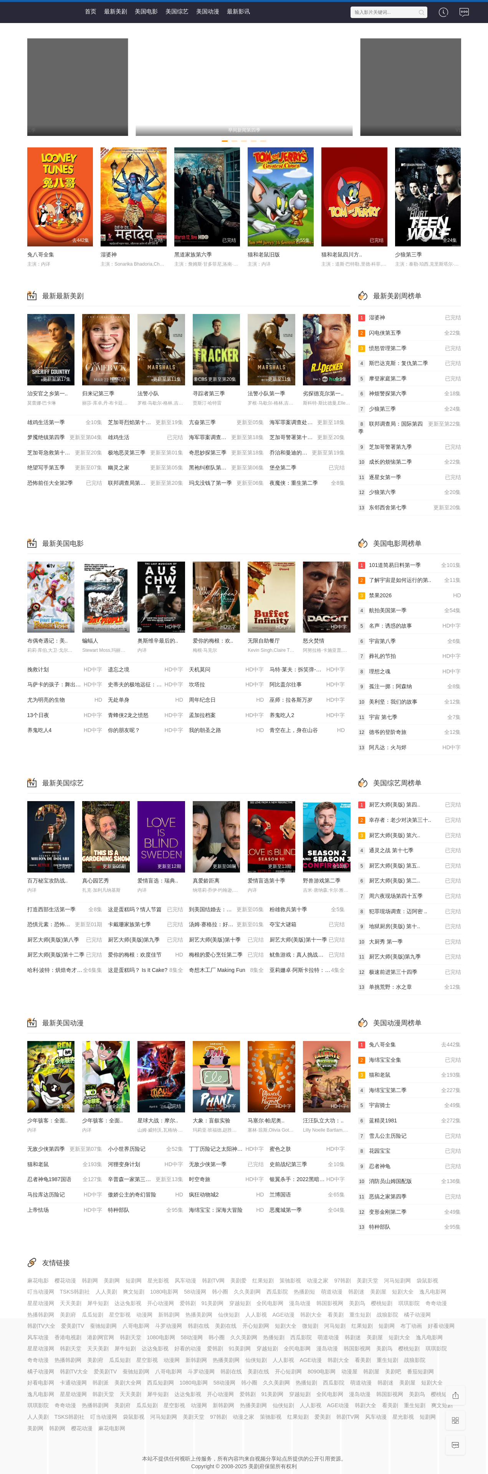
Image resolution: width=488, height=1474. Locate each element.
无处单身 (145, 700)
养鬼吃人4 (65, 730)
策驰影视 (290, 1280)
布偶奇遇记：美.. (47, 641)
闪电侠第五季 (409, 333)
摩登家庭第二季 (409, 379)
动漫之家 (317, 1280)
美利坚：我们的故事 (409, 702)
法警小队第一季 (266, 393)
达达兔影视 (127, 1303)
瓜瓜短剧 (92, 1315)
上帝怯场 (65, 1210)
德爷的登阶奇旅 (409, 732)
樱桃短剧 (381, 1303)
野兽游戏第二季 (322, 880)
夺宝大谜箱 (307, 925)
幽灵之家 (145, 468)
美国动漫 (207, 11)
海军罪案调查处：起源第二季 (307, 422)
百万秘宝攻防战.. (47, 880)
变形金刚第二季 (409, 1212)
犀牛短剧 (98, 1303)
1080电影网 (164, 1292)
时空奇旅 (226, 1179)
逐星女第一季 (409, 477)
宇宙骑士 (409, 1105)
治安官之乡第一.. (47, 393)
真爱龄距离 (206, 880)
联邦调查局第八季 (145, 483)
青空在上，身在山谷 (307, 730)
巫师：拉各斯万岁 (307, 700)
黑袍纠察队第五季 (226, 468)
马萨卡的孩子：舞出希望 (65, 685)
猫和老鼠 (65, 1164)
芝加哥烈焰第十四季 (145, 422)
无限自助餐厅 (264, 641)
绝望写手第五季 (65, 468)
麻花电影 (38, 1280)
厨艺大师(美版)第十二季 (65, 955)
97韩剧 (342, 1280)
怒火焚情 (313, 641)
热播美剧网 (198, 1315)
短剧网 (134, 1280)
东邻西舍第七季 (409, 508)
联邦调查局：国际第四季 (409, 427)
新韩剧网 (169, 1315)
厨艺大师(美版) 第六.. (409, 835)
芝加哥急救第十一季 (65, 453)
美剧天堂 (367, 1280)
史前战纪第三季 (307, 1164)
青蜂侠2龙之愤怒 (145, 715)
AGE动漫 (284, 1315)
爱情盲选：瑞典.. (157, 880)
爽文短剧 (133, 1292)
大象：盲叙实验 (211, 1120)
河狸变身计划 (145, 1164)
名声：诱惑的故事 (409, 626)
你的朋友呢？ (145, 730)
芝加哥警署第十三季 (307, 437)
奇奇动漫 (436, 1303)
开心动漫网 (160, 1303)
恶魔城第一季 (307, 1210)
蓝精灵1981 (409, 1121)
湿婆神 (109, 254)
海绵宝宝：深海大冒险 (226, 1210)
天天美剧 (70, 1303)
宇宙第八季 (409, 641)
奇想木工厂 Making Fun (226, 970)
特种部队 (145, 1210)
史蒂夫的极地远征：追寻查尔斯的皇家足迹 (148, 685)
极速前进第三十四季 (409, 972)
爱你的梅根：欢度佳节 (145, 955)
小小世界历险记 (145, 1149)
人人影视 (256, 1315)
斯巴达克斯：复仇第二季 (409, 363)
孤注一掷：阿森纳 (409, 687)
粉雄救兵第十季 (307, 910)
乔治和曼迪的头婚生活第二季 (307, 453)
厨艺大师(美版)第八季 (65, 940)
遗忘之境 (145, 670)
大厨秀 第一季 (409, 942)
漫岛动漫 (300, 1303)
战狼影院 (387, 1315)
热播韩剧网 (40, 1315)
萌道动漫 (331, 1292)
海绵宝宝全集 (409, 1060)
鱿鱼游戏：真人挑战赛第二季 (307, 955)
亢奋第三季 (226, 422)
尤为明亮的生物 (65, 700)
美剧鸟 (357, 1303)
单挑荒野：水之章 (409, 987)
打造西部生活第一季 (65, 910)
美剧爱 (238, 1280)
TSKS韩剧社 (75, 1292)
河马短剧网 (397, 1280)
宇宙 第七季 (409, 717)
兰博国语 (307, 1195)
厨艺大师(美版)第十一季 (307, 940)
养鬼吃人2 (307, 715)
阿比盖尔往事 (307, 685)
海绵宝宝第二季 (409, 1090)
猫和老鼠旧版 (264, 254)
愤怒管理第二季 (409, 348)
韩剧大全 (311, 1315)
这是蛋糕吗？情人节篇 (145, 910)
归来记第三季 (98, 393)
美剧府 (68, 1315)
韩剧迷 (356, 1292)
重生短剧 (360, 1315)
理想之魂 (409, 672)
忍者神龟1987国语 (65, 1179)
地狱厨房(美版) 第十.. (409, 926)
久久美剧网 (247, 1292)
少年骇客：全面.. (47, 1120)
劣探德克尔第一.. (323, 393)
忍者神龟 (409, 1166)
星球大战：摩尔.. (157, 1120)
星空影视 (120, 1315)
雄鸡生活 (145, 437)
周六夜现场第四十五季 (409, 896)
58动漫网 (195, 1292)
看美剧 (336, 1315)
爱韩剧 (188, 1303)
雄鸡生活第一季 (65, 422)
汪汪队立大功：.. (323, 1120)
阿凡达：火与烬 (409, 748)
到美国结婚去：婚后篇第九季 (226, 910)
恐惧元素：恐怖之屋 (65, 925)
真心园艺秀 (95, 880)
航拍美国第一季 (409, 611)
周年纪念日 (226, 700)
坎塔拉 (226, 685)
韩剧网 (90, 1280)
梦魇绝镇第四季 (65, 437)
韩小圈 (220, 1292)
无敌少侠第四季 (65, 1149)
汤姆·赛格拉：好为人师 (226, 925)
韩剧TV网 (213, 1280)
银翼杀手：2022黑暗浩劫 (307, 1179)
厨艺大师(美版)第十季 (226, 940)
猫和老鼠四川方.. (341, 254)
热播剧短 (304, 1292)
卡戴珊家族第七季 (145, 925)
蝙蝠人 (90, 641)
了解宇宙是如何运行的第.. (409, 580)
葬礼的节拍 (409, 656)
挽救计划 (65, 670)
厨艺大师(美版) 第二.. (409, 881)
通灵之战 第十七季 (409, 850)
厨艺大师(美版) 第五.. (409, 866)
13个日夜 (65, 715)
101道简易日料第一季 (409, 565)
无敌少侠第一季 (226, 1164)
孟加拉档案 (226, 715)
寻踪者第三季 (209, 393)
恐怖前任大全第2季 (65, 483)
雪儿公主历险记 (409, 1136)
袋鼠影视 (427, 1280)
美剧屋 (378, 1292)
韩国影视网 (329, 1303)
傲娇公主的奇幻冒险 (145, 1195)
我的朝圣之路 (226, 730)
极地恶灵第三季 (145, 453)
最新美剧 (115, 11)
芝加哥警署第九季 (409, 447)
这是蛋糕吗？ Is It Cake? (145, 970)
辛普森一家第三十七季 (145, 1179)
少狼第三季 (408, 254)
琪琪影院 (409, 1303)
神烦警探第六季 (409, 394)
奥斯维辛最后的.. (157, 641)
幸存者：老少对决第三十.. (409, 820)
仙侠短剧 (229, 1315)
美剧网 (112, 1280)
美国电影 (146, 11)
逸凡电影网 (432, 1292)
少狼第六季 (409, 492)
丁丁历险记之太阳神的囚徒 (226, 1149)
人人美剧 (106, 1292)
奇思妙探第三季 (226, 453)
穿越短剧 (240, 1303)
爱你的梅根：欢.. (213, 641)
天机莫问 (226, 670)
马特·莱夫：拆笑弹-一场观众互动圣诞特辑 (310, 670)
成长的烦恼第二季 (409, 462)
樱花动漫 (65, 1280)
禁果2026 (409, 596)
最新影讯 (238, 11)
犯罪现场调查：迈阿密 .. (409, 911)
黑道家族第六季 (193, 254)
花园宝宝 (409, 1151)
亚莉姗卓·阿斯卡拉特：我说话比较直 (310, 970)
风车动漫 (185, 1280)
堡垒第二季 (307, 468)
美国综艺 (177, 11)
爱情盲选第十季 (266, 880)
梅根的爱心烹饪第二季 (226, 955)
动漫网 (144, 1315)
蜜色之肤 (307, 1149)
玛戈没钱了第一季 (226, 483)
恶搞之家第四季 (409, 1197)
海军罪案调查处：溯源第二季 (226, 437)
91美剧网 (213, 1303)
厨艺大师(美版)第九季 (145, 940)
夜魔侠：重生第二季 (307, 483)
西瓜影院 (277, 1292)
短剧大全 (403, 1292)
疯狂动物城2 (226, 1195)
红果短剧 (263, 1280)
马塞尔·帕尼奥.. (266, 1120)
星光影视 (158, 1280)
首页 (90, 11)
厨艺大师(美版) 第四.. (409, 805)
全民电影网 (269, 1303)
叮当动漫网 (40, 1292)
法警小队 (148, 393)
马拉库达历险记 (65, 1195)
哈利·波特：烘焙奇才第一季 (65, 970)
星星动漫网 (40, 1303)
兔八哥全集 (40, 254)
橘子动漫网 (417, 1315)
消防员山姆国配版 (409, 1181)
